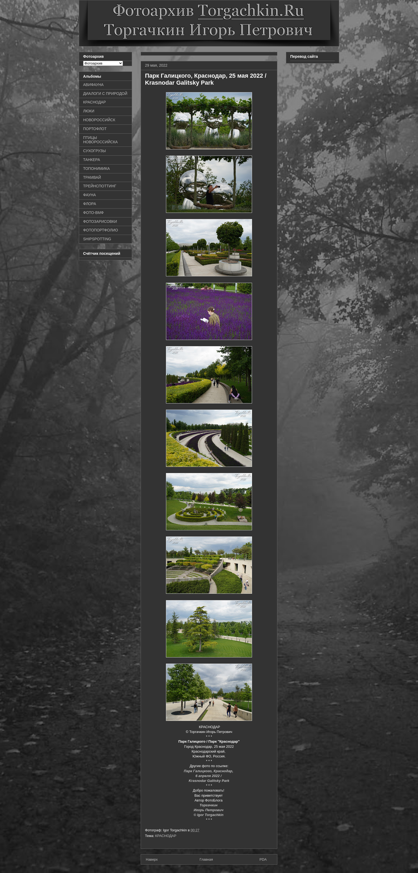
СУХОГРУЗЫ (94, 151)
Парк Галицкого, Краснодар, (209, 771)
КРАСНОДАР (165, 836)
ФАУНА (89, 195)
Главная (206, 859)
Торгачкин (209, 805)
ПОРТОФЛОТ (95, 129)
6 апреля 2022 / (209, 776)
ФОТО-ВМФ (93, 212)
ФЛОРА (89, 204)
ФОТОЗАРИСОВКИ (100, 221)
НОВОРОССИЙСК (99, 120)
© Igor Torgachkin (209, 815)
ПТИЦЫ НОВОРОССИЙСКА (100, 139)
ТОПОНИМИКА (96, 168)
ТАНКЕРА (91, 160)
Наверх (152, 859)
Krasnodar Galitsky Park (209, 781)
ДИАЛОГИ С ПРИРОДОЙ (105, 93)
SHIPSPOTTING (97, 239)
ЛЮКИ (88, 111)
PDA (263, 859)
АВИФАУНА (93, 85)
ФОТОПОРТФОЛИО (100, 230)
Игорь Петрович (209, 810)
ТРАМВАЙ (92, 177)
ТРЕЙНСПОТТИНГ (99, 186)
